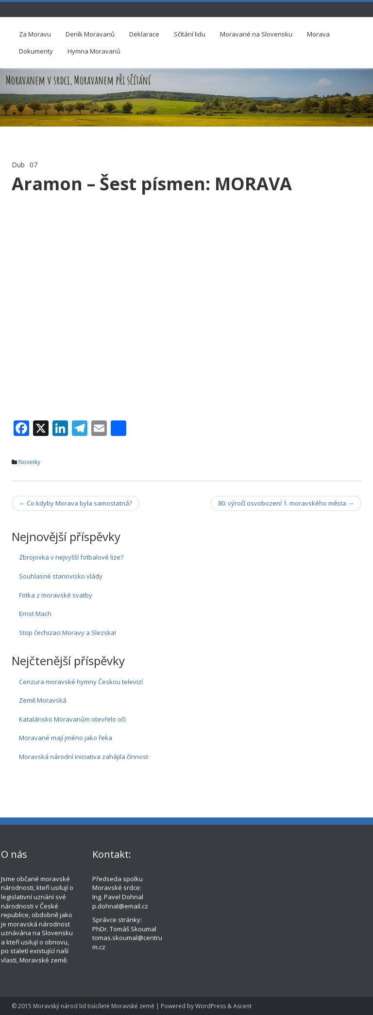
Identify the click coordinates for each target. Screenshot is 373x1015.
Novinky (29, 462)
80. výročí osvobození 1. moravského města (286, 503)
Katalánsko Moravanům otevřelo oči (72, 719)
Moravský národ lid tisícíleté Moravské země (93, 1006)
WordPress (210, 1006)
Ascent (242, 1006)
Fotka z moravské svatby (55, 595)
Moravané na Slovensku (256, 34)
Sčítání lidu (189, 34)
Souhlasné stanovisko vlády (60, 576)
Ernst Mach (35, 613)
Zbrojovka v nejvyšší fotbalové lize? (71, 557)
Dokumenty (36, 51)
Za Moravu (35, 34)
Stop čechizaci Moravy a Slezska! (67, 632)
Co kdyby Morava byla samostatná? (75, 503)
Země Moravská (43, 700)
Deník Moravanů (90, 34)
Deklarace (144, 34)
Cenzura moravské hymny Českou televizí (81, 681)
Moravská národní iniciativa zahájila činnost (83, 756)
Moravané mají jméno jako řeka (65, 737)
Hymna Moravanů (94, 51)
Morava (318, 34)
